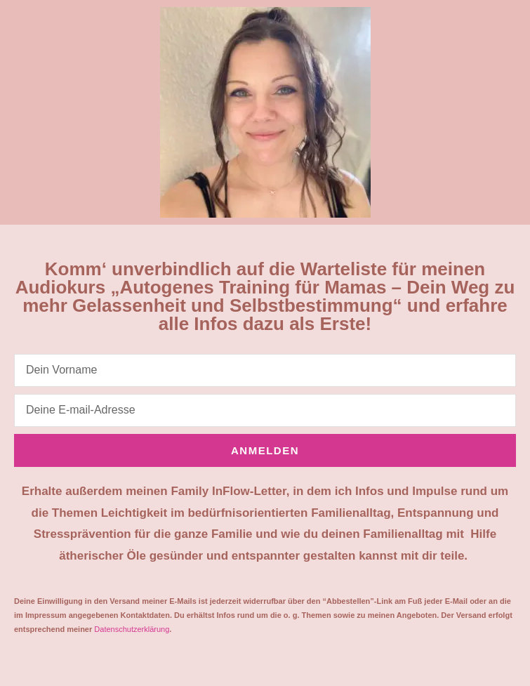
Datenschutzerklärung (131, 629)
